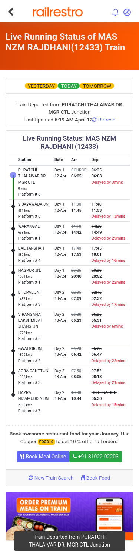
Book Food (95, 478)
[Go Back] (10, 12)
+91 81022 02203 (96, 457)
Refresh (103, 120)
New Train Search (51, 478)
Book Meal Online (43, 457)
